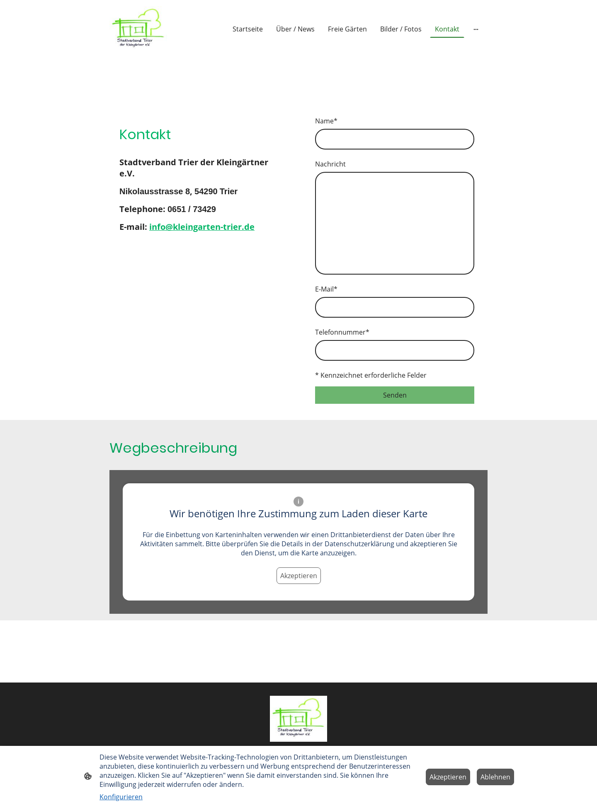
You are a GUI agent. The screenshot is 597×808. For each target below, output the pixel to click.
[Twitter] (161, 263)
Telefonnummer (342, 332)
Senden (395, 395)
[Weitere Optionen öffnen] (476, 29)
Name (326, 120)
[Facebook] (128, 263)
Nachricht (330, 164)
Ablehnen (495, 776)
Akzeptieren (298, 575)
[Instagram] (144, 263)
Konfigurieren (121, 796)
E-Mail (326, 289)
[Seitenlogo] (138, 29)
